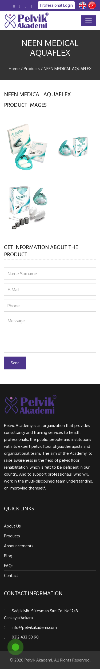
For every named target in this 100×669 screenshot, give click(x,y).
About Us (12, 526)
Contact (11, 575)
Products (32, 68)
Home (14, 68)
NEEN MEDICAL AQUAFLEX (67, 68)
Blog (8, 555)
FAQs (9, 565)
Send (15, 363)
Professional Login (56, 5)
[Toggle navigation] (88, 20)
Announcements (18, 545)
